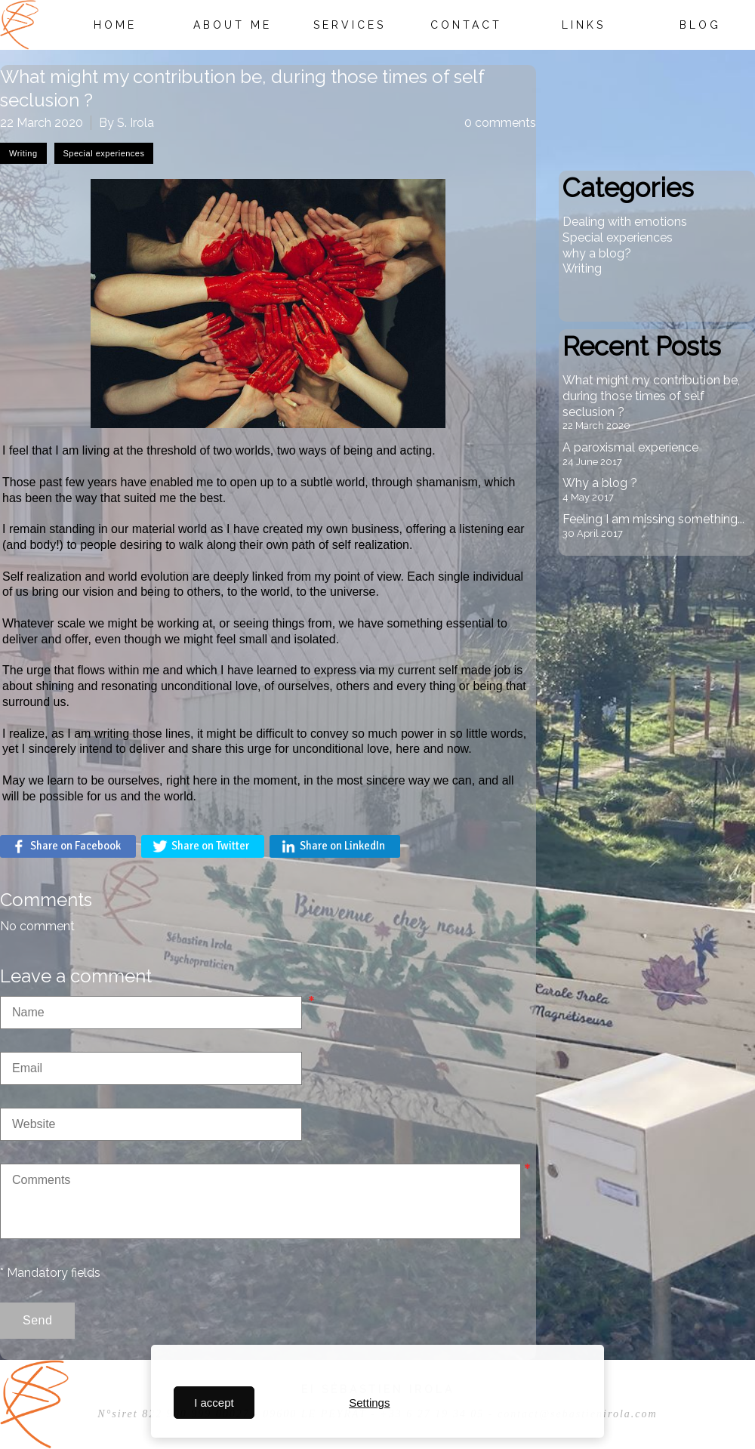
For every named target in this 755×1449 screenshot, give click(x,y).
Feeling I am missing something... (653, 519)
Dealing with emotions (624, 221)
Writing (582, 268)
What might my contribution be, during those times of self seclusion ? (651, 396)
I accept (214, 1402)
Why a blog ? (599, 483)
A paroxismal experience (630, 447)
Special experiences (617, 237)
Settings (369, 1402)
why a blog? (596, 253)
